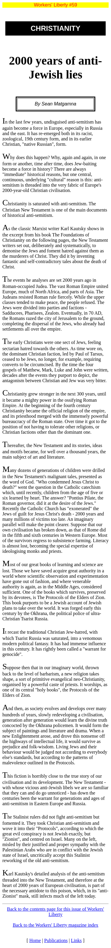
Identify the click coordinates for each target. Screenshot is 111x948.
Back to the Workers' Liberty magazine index (55, 925)
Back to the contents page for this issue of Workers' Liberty (55, 912)
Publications (55, 940)
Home (35, 940)
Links (76, 940)
